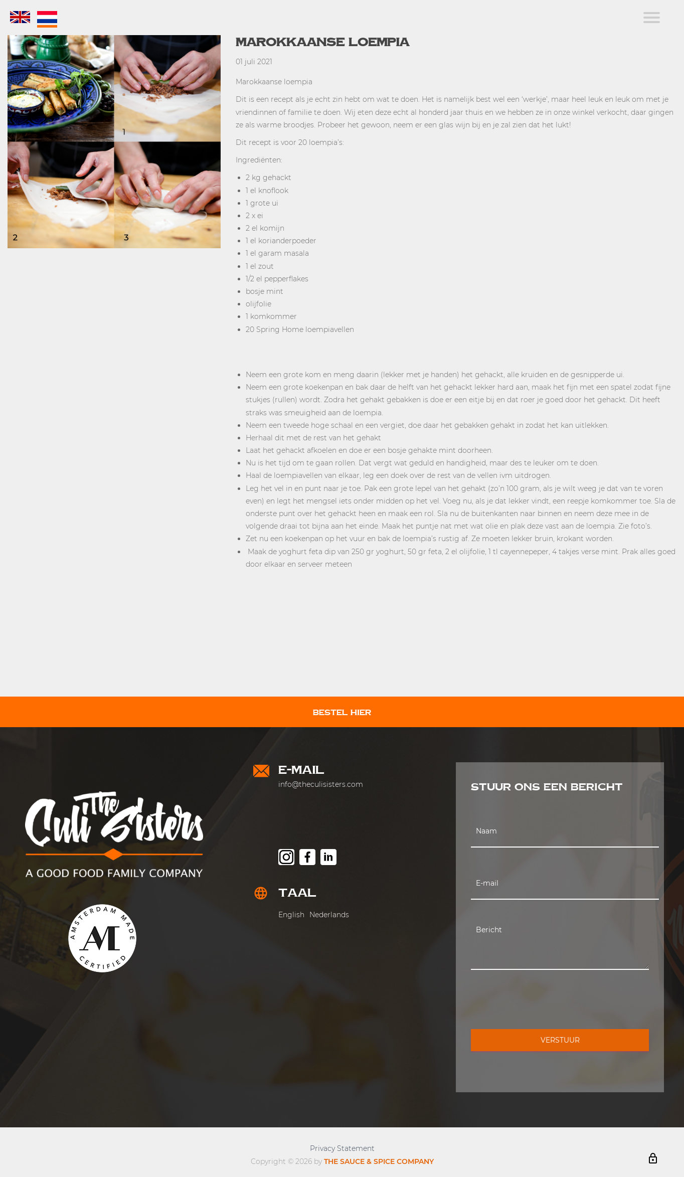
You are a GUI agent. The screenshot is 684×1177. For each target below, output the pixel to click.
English (291, 914)
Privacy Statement (342, 1148)
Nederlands (329, 914)
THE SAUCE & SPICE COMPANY (379, 1161)
